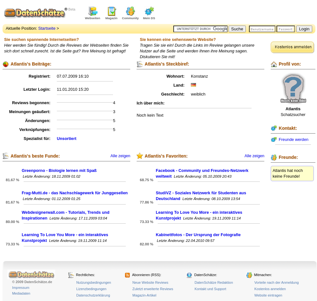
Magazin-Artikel (144, 295)
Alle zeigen (120, 156)
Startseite (47, 28)
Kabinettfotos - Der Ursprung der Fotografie (198, 234)
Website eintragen (268, 295)
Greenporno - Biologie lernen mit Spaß (59, 170)
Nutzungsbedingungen (93, 282)
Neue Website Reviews (150, 282)
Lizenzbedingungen (91, 289)
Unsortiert (66, 138)
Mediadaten (21, 293)
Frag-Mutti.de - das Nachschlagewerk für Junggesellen (75, 192)
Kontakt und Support (210, 289)
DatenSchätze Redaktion (213, 282)
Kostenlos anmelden (270, 289)
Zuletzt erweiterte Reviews (152, 289)
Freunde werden (293, 139)
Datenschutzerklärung (93, 295)
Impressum (20, 287)
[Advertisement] (240, 12)
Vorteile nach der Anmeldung (276, 282)
